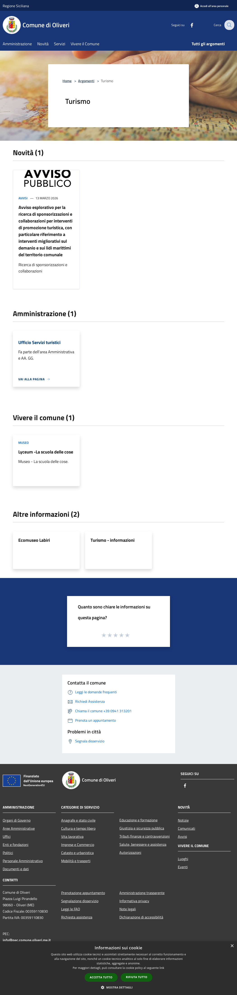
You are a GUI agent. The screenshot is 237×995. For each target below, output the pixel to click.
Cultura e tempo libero (78, 828)
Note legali (127, 909)
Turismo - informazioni (113, 540)
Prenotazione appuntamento (83, 892)
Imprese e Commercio (77, 844)
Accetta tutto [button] (101, 977)
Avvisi (23, 198)
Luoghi (183, 858)
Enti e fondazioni (15, 844)
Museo (23, 442)
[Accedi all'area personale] (211, 6)
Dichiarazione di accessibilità (141, 917)
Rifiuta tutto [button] (136, 977)
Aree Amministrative (19, 828)
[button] (118, 987)
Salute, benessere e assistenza (142, 844)
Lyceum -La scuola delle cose (45, 451)
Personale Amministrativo (23, 861)
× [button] (232, 946)
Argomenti (86, 81)
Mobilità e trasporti (76, 861)
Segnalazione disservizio (79, 901)
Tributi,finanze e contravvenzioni (144, 836)
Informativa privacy (134, 901)
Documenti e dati (16, 869)
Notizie (183, 820)
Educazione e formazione (138, 820)
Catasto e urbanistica (77, 852)
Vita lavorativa (72, 836)
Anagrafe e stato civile (78, 820)
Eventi (183, 867)
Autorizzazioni (130, 852)
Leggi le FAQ (70, 909)
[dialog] (118, 968)
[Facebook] (188, 25)
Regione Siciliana (16, 6)
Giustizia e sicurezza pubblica (141, 828)
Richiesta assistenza (76, 917)
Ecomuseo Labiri (34, 540)
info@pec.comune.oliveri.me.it (27, 940)
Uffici (7, 836)
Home (67, 81)
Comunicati (186, 828)
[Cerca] (228, 25)
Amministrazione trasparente (142, 892)
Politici (8, 852)
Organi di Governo (16, 820)
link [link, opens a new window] (162, 968)
